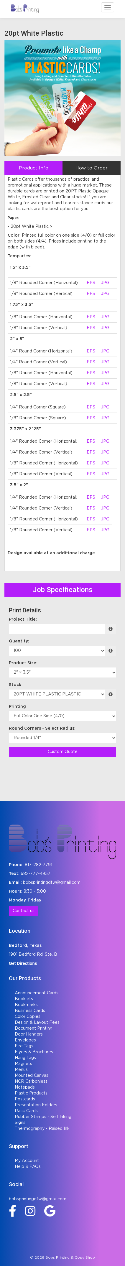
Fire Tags (24, 1046)
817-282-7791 (38, 865)
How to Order (91, 168)
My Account (27, 1161)
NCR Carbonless (31, 1081)
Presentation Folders (36, 1105)
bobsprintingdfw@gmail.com (51, 883)
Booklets (24, 999)
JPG (105, 283)
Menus (21, 1070)
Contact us (23, 911)
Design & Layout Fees (37, 1023)
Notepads (25, 1087)
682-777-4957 (35, 874)
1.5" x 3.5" (20, 268)
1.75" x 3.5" (21, 305)
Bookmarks (26, 1005)
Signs (20, 1123)
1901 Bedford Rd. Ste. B (33, 954)
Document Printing (33, 1028)
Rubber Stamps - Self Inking (43, 1117)
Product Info (33, 168)
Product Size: (23, 663)
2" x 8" (17, 339)
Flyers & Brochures (34, 1052)
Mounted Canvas (31, 1076)
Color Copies (27, 1017)
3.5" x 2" (19, 485)
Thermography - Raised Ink (42, 1129)
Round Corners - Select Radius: (42, 728)
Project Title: (23, 619)
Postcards (25, 1099)
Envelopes (25, 1040)
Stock (15, 685)
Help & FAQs (28, 1167)
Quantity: (19, 641)
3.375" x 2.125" (25, 429)
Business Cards (30, 1011)
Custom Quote (63, 752)
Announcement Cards (36, 993)
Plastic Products (31, 1093)
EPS (91, 283)
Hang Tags (25, 1058)
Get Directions (23, 963)
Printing (17, 707)
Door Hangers (29, 1034)
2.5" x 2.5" (21, 395)
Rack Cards (26, 1111)
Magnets (23, 1064)
